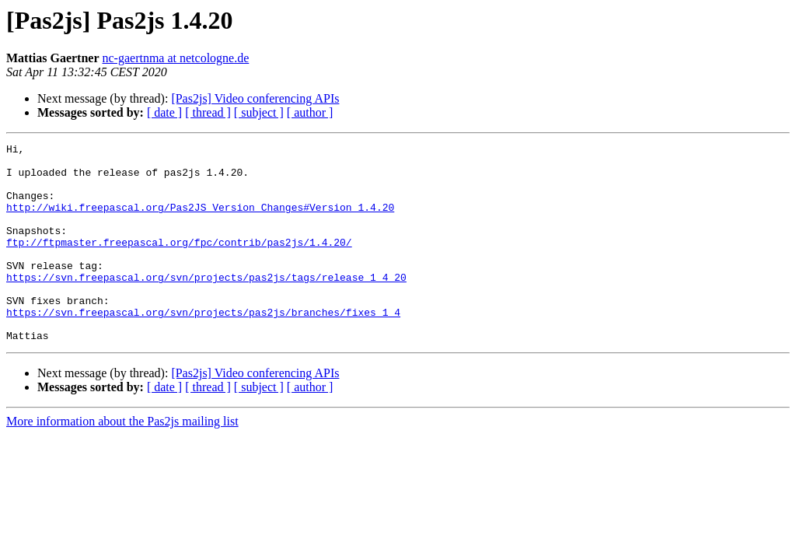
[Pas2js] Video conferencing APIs (255, 98)
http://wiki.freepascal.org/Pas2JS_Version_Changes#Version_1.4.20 (200, 221)
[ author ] (310, 112)
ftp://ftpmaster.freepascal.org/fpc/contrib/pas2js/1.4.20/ (179, 263)
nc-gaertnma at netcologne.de (176, 58)
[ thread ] (208, 112)
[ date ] (164, 112)
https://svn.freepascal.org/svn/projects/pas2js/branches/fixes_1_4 (203, 347)
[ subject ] (259, 112)
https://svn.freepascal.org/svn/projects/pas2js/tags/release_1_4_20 (206, 305)
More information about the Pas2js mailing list (122, 460)
